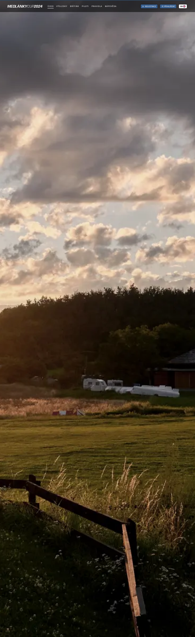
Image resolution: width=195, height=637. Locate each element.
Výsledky (61, 6)
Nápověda (111, 6)
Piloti (85, 6)
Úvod (51, 6)
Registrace (149, 6)
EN (183, 6)
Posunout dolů (98, 633)
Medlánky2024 (24, 7)
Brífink (74, 6)
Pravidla (97, 6)
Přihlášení (168, 6)
